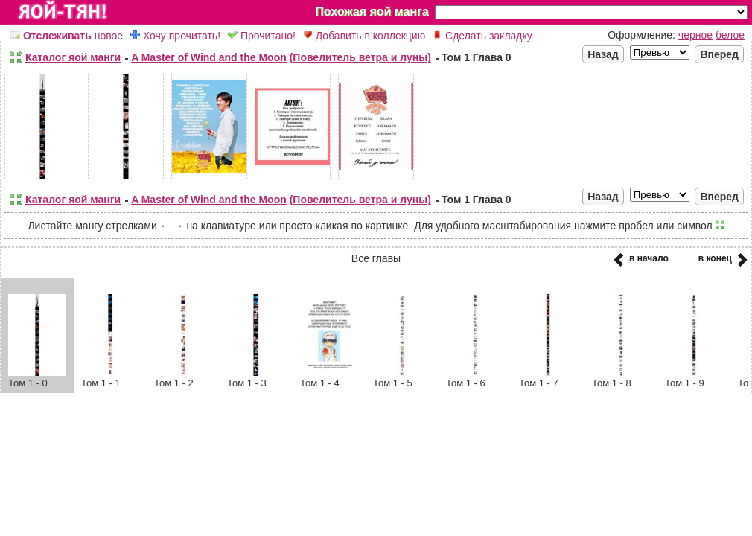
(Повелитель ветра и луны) (360, 57)
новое (66, 36)
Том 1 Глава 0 (477, 57)
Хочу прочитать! (175, 36)
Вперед (719, 54)
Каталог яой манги (73, 57)
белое (730, 35)
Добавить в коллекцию (364, 36)
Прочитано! (262, 36)
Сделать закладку (482, 36)
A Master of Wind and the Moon (209, 57)
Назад (603, 54)
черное (695, 35)
